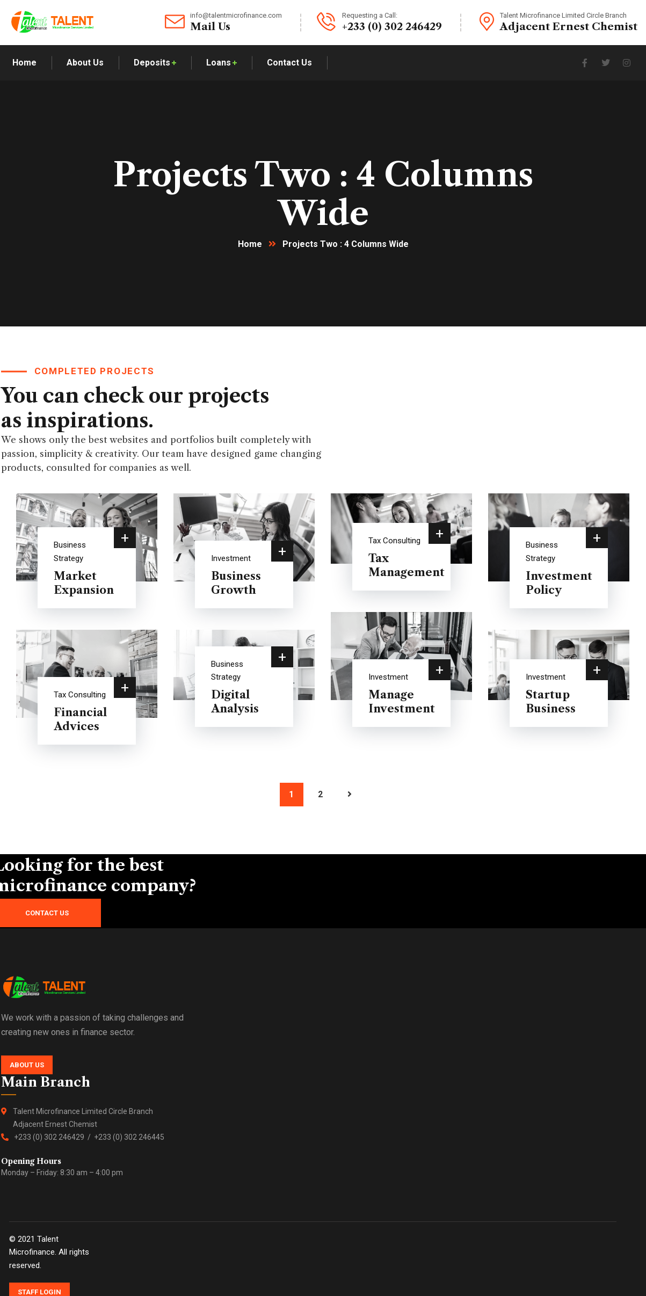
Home (250, 244)
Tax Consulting (394, 540)
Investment (231, 558)
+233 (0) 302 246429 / (54, 1137)
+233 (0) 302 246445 (129, 1137)
